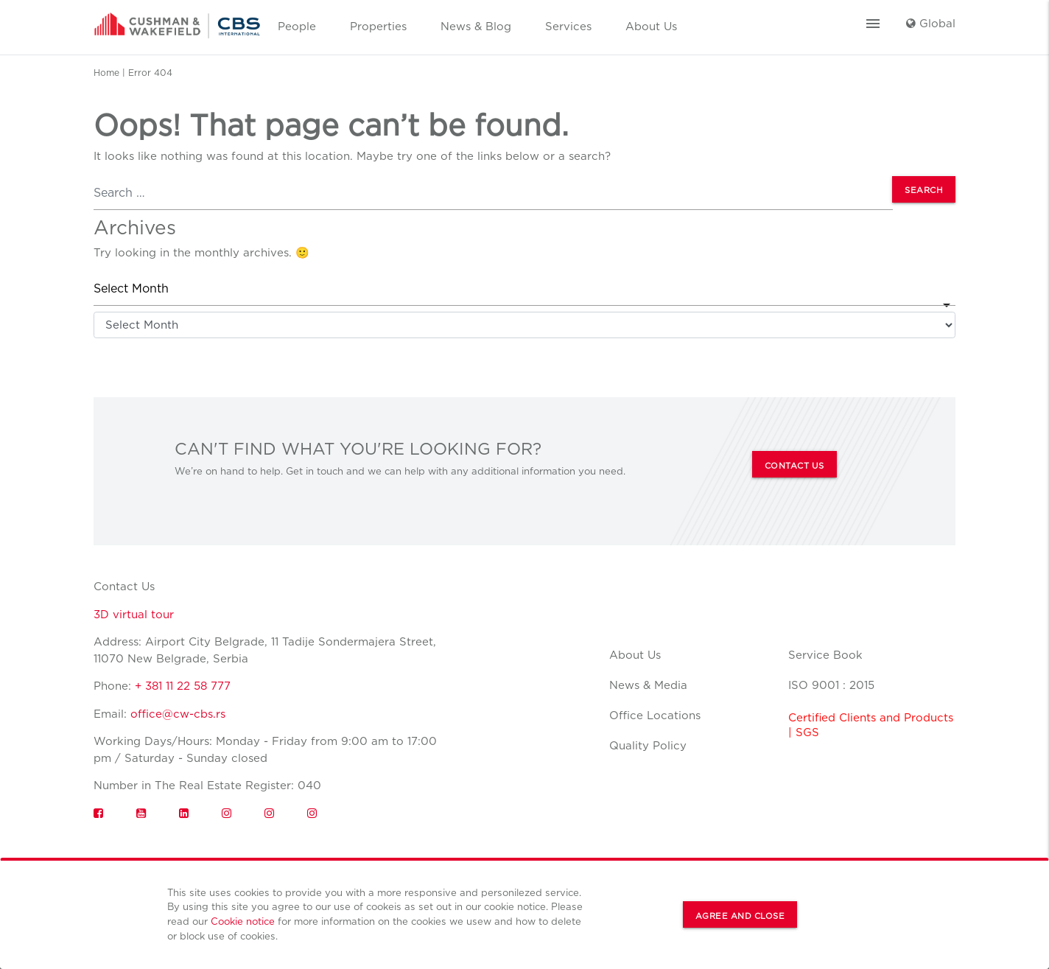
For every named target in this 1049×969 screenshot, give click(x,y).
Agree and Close (740, 916)
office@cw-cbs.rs (177, 714)
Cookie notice (243, 921)
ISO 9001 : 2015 (831, 685)
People (297, 26)
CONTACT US (794, 466)
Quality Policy (648, 745)
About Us (651, 26)
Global (930, 23)
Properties (378, 26)
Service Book (825, 655)
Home (106, 72)
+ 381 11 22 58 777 (183, 686)
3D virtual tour (134, 614)
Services (568, 26)
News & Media (648, 685)
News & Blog (476, 26)
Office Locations (655, 715)
